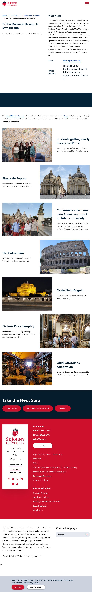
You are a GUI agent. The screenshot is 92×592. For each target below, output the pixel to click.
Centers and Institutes (31, 15)
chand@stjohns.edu (72, 60)
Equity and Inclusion (42, 501)
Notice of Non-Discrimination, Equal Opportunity (55, 492)
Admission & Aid (41, 455)
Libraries (37, 483)
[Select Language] (73, 559)
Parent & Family (40, 531)
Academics (15, 15)
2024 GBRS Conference (15, 116)
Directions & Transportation (15, 496)
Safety (35, 488)
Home (4, 15)
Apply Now (11, 433)
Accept (18, 587)
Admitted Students (41, 522)
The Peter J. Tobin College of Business (22, 34)
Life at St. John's (41, 460)
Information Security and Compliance (49, 496)
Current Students (40, 518)
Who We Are (39, 464)
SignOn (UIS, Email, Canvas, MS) (48, 479)
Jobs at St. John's (40, 505)
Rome (66, 116)
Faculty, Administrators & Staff (46, 526)
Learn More (36, 587)
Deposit (63, 433)
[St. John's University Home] (9, 3)
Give (43, 471)
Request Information (38, 433)
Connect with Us (15, 490)
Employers (38, 535)
